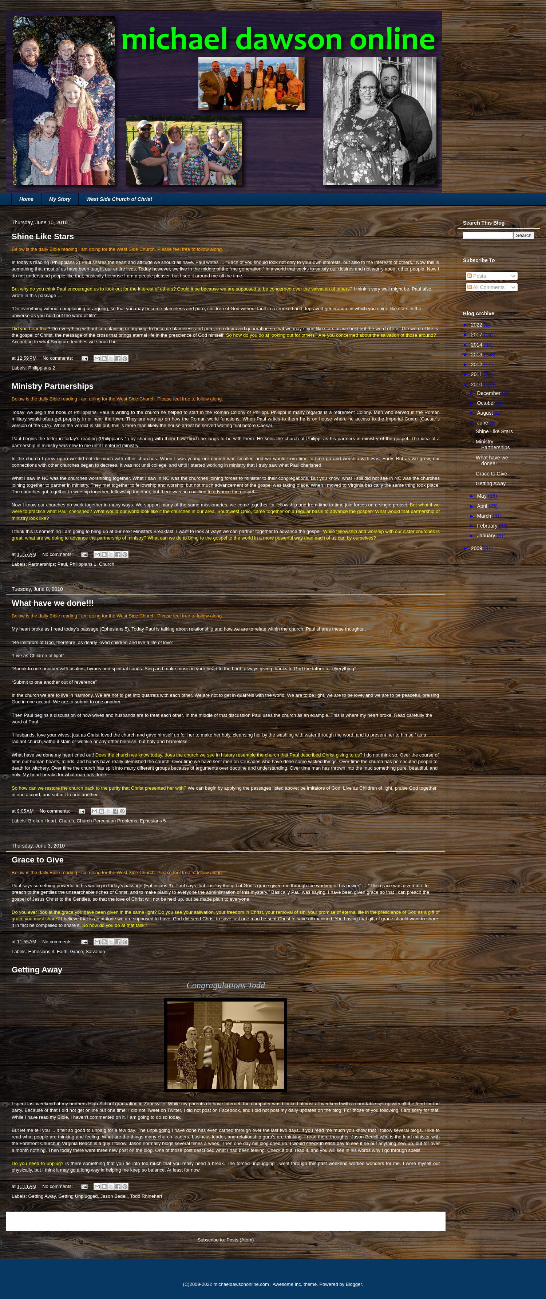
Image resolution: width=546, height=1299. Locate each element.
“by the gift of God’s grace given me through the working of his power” (288, 885)
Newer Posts (28, 1221)
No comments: (58, 358)
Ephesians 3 (158, 885)
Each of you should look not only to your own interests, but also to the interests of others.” (321, 262)
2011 (477, 374)
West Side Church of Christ (119, 199)
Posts (476, 276)
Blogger (354, 1284)
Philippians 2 (65, 262)
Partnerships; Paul (47, 564)
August (485, 413)
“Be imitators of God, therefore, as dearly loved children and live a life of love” (92, 642)
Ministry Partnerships (53, 386)
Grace (76, 951)
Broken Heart (42, 821)
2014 (477, 345)
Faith (62, 951)
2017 (477, 334)
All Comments (486, 287)
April (482, 506)
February (488, 526)
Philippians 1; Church (92, 564)
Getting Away (37, 969)
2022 (477, 325)
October (486, 403)
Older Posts (425, 1221)
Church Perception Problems (107, 821)
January (486, 535)
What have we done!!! (53, 603)
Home (26, 199)
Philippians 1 (113, 438)
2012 (477, 364)
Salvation (95, 951)
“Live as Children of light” (38, 655)
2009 (477, 548)
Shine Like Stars (43, 236)
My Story (60, 199)
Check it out (279, 1150)
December (489, 393)
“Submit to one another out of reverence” (54, 682)
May (482, 496)
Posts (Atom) (240, 1240)
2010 (477, 384)
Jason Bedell (113, 1196)
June (483, 423)
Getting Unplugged (78, 1196)
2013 (477, 355)
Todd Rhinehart (146, 1196)
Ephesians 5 (114, 629)
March (484, 516)
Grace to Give (38, 859)
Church (66, 821)
